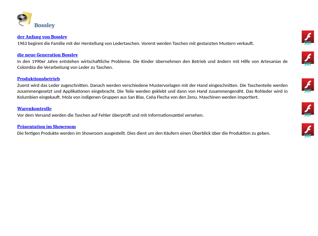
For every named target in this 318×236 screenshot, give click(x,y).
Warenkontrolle (34, 108)
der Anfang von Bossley (42, 37)
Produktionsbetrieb (38, 79)
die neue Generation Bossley (47, 55)
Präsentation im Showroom (46, 126)
